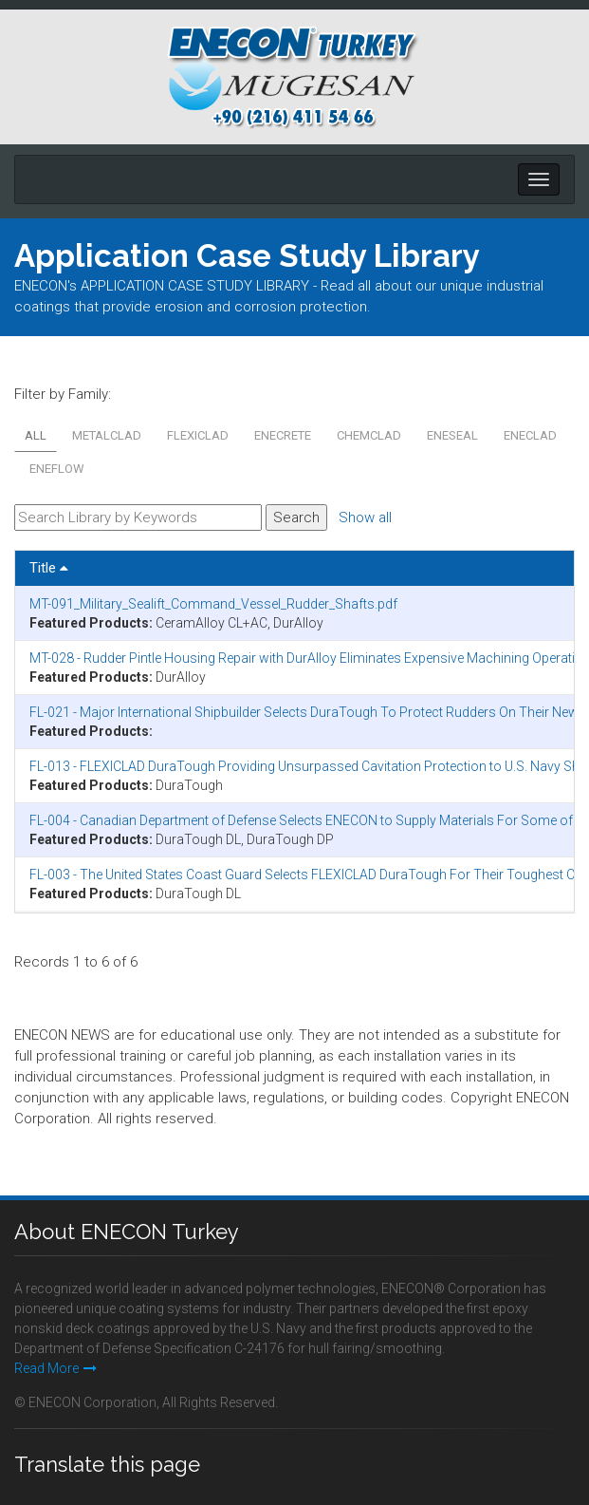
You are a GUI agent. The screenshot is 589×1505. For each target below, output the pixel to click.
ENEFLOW (56, 468)
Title (48, 567)
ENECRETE (282, 435)
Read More (55, 1368)
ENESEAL (452, 435)
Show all (365, 517)
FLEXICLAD (198, 435)
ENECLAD (530, 435)
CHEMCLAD (369, 435)
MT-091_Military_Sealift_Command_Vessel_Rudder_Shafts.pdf (213, 603)
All (35, 435)
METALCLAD (106, 435)
